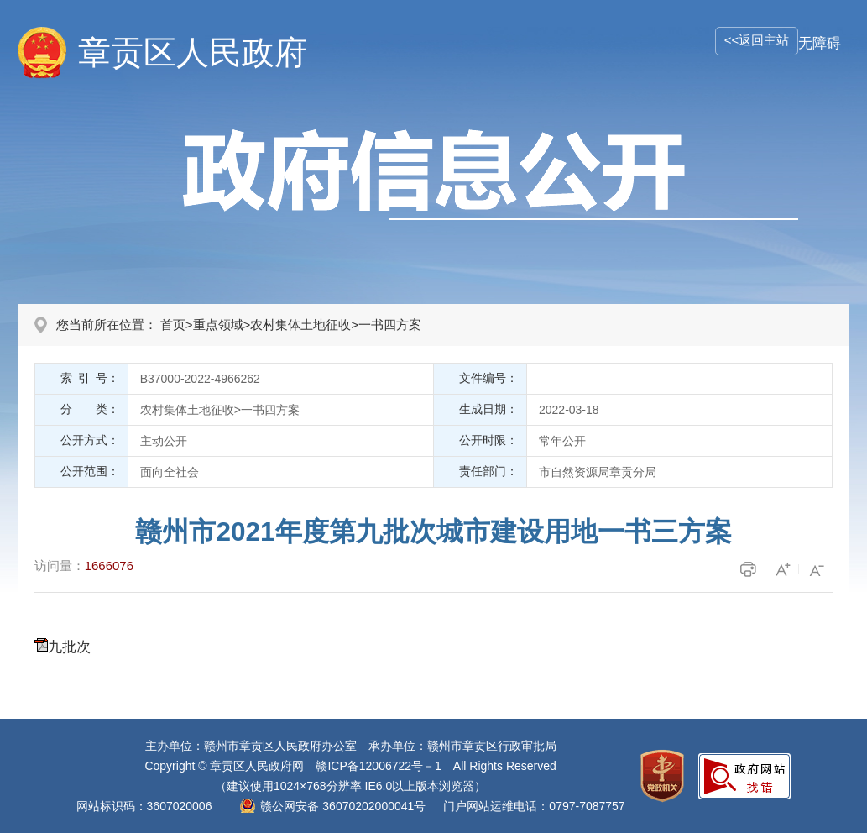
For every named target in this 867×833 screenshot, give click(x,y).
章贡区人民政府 (192, 52)
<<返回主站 (757, 40)
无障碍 (819, 43)
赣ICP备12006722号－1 (378, 766)
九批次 (69, 647)
